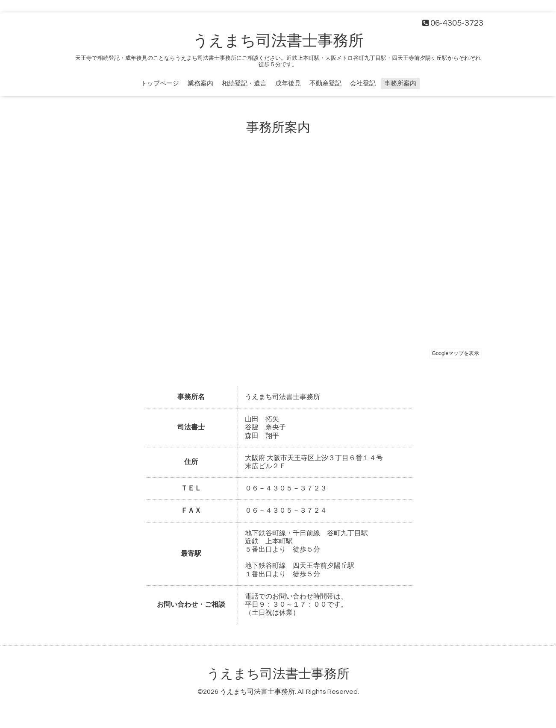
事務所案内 (400, 83)
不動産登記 (325, 83)
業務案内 (200, 83)
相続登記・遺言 (244, 83)
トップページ (160, 83)
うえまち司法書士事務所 (278, 41)
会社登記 (363, 83)
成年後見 (288, 83)
